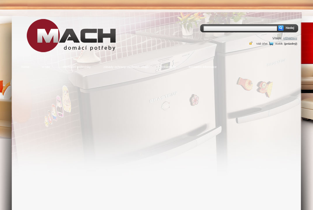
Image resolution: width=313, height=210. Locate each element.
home (26, 67)
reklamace (168, 67)
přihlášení (290, 38)
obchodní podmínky (77, 67)
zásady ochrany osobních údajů (126, 67)
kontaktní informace (203, 67)
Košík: (279, 43)
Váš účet (261, 43)
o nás (46, 67)
